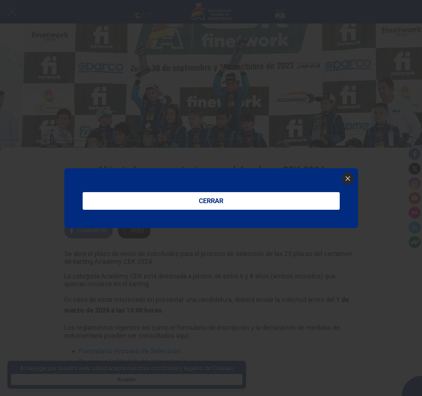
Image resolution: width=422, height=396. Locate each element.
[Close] (348, 178)
